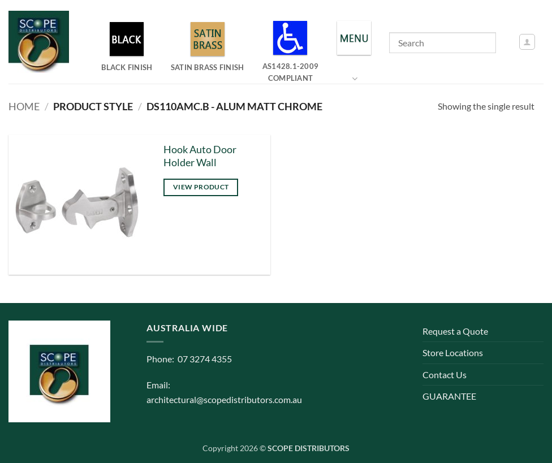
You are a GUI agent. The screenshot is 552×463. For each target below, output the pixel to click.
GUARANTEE (449, 396)
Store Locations (452, 352)
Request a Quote (455, 331)
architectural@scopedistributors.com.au (224, 399)
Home (24, 106)
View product (200, 187)
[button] (527, 42)
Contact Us (444, 374)
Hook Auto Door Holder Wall (199, 156)
